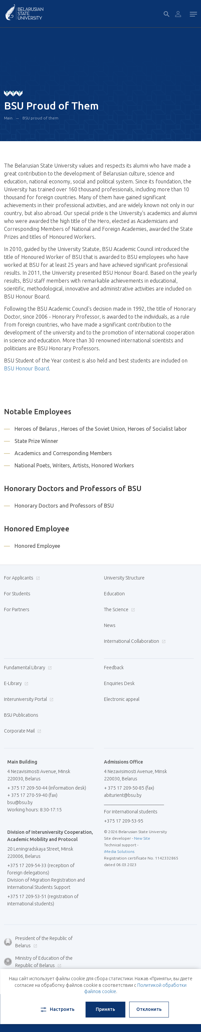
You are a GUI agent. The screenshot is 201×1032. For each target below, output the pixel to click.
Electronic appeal (121, 699)
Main (8, 118)
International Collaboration (134, 641)
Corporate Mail (22, 731)
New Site (142, 838)
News (110, 625)
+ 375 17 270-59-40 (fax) (32, 795)
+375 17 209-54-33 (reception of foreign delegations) (41, 869)
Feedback (114, 667)
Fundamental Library (27, 667)
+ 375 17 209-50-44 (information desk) (46, 788)
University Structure (124, 577)
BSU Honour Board (26, 368)
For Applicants (21, 577)
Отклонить (149, 1009)
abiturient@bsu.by (123, 795)
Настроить (57, 1010)
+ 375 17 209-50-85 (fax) (129, 788)
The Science (118, 609)
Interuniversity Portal (28, 699)
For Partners (16, 609)
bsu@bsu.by (20, 802)
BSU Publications (21, 715)
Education (114, 593)
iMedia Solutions (119, 851)
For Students (17, 593)
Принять (105, 1009)
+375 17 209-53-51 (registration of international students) (43, 900)
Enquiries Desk (119, 683)
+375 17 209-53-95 (123, 821)
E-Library (15, 683)
